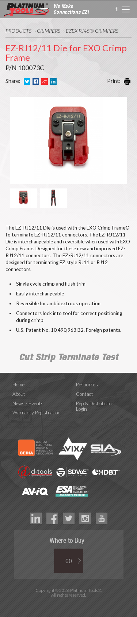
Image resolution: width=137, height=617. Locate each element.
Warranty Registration (36, 412)
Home (18, 384)
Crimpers (48, 31)
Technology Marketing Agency (68, 603)
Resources (87, 384)
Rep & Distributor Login (95, 406)
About (18, 394)
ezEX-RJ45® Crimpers (92, 31)
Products (18, 31)
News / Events (27, 403)
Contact (84, 394)
